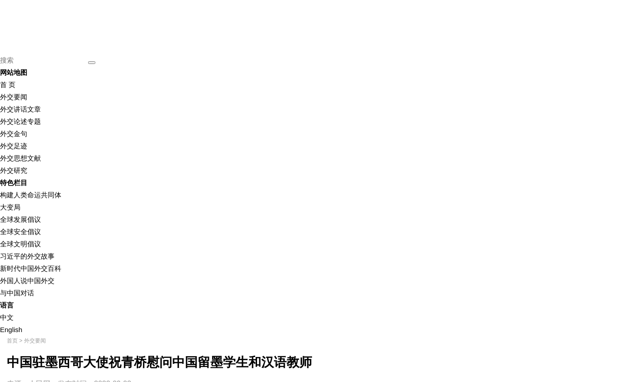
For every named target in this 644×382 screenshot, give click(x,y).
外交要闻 (13, 97)
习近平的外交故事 (27, 256)
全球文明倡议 (20, 244)
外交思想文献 (20, 158)
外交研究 (13, 170)
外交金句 (13, 133)
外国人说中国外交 (27, 280)
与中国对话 (17, 293)
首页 (12, 341)
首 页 (7, 84)
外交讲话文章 (20, 109)
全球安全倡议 (20, 231)
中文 (7, 317)
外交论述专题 (20, 121)
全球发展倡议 (20, 219)
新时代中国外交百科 (30, 268)
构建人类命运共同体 (30, 195)
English (11, 329)
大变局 (10, 207)
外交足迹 (13, 146)
